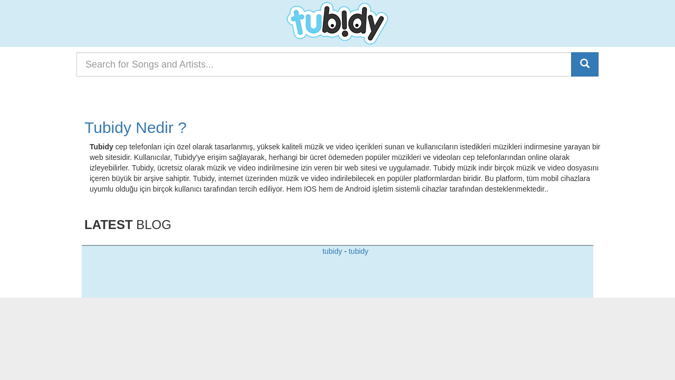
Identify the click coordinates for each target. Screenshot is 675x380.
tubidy (332, 251)
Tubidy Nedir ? (135, 127)
